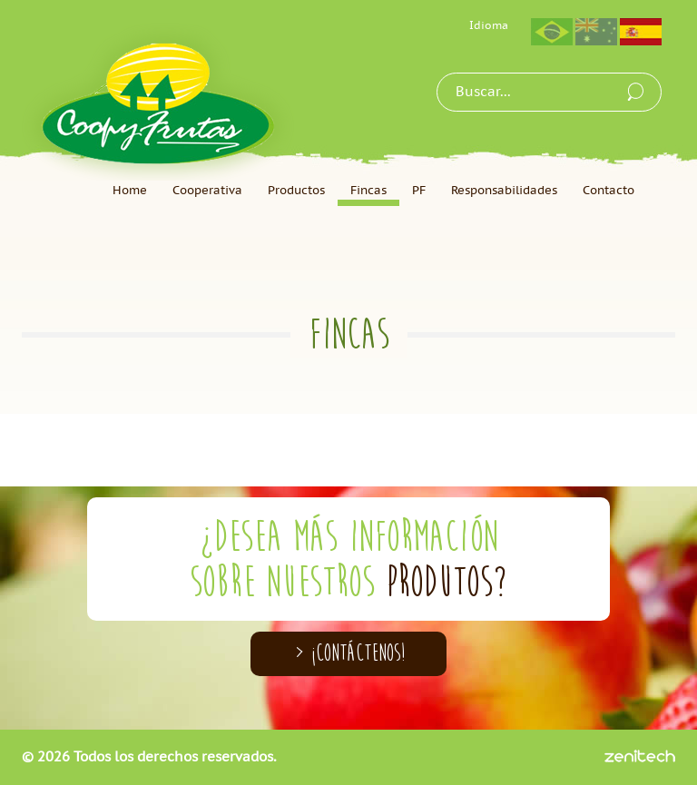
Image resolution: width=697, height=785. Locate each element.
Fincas (368, 190)
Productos (296, 190)
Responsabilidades (504, 190)
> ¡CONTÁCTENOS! (349, 653)
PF (419, 190)
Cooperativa (207, 190)
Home (130, 190)
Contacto (608, 190)
